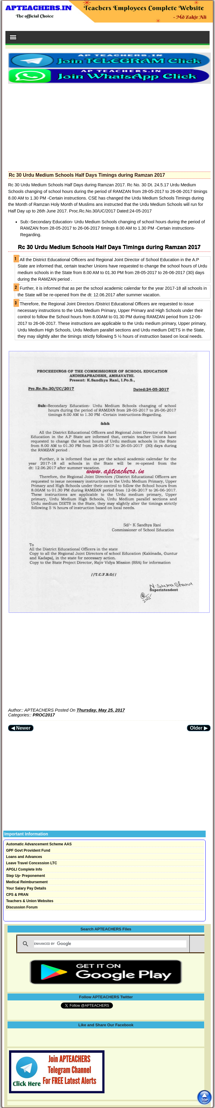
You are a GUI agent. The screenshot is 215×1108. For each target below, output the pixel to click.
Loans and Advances (24, 857)
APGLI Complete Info (24, 869)
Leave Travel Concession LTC (31, 863)
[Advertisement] (109, 126)
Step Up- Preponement (25, 876)
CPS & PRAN (17, 895)
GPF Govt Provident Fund (28, 850)
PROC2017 (44, 715)
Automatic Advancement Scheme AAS (39, 844)
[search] (110, 944)
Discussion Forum (22, 907)
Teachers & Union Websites (29, 901)
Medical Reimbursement (27, 882)
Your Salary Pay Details (26, 888)
